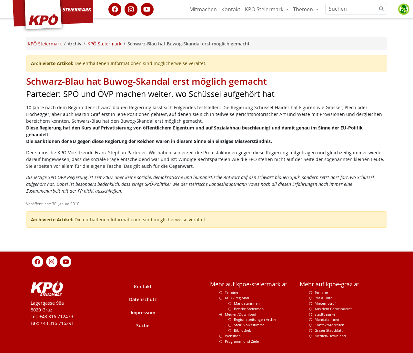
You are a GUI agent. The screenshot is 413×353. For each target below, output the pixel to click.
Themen (303, 9)
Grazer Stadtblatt (329, 330)
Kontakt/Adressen (329, 324)
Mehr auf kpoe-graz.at (329, 284)
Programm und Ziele (242, 341)
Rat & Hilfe (323, 297)
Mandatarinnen (247, 303)
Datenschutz (143, 299)
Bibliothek (242, 330)
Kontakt (230, 9)
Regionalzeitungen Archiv (255, 319)
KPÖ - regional (237, 297)
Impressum (143, 313)
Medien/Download (240, 314)
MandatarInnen (327, 319)
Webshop (233, 335)
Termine (231, 292)
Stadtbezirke (325, 314)
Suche (142, 325)
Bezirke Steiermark (249, 308)
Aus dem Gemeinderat (333, 308)
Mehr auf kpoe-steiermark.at (248, 284)
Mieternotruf (325, 303)
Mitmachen (203, 9)
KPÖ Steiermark (265, 9)
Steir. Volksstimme (249, 324)
